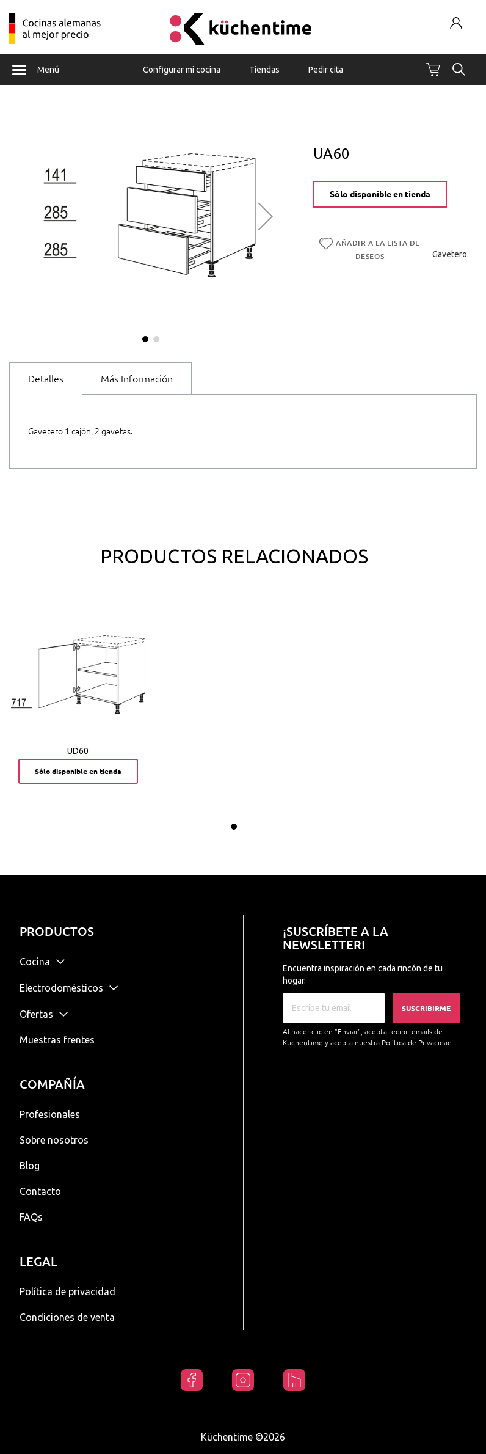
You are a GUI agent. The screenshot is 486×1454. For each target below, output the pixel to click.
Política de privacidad (67, 1291)
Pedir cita (325, 70)
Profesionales (50, 1114)
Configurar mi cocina (181, 70)
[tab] (45, 378)
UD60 (78, 751)
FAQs (31, 1216)
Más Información (137, 378)
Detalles (45, 378)
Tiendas (264, 70)
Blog (30, 1165)
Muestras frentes (57, 1039)
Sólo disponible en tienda (380, 194)
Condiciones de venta (67, 1317)
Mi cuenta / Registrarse (456, 23)
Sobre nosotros (54, 1139)
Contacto (40, 1191)
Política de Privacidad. (418, 1043)
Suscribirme (426, 1008)
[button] (265, 216)
